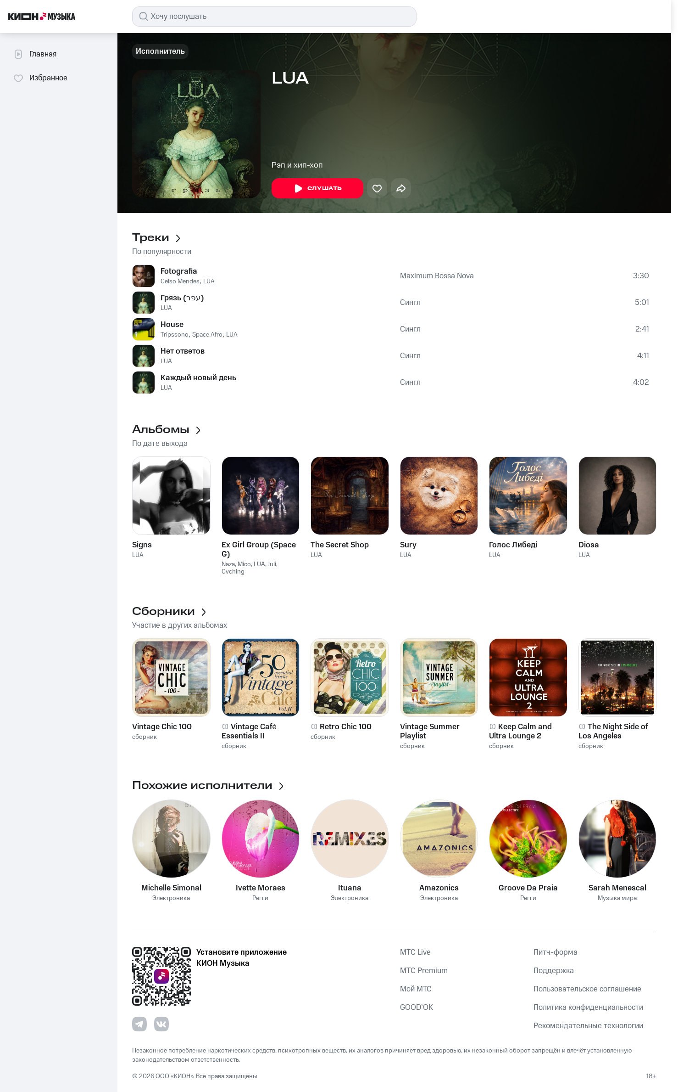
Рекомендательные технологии (588, 1025)
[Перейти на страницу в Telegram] (139, 1024)
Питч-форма (556, 952)
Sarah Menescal (617, 888)
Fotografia (179, 271)
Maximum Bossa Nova (437, 275)
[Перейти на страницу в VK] (161, 1024)
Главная (34, 54)
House (172, 324)
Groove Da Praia (528, 888)
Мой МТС (416, 989)
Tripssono (175, 334)
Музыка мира (617, 898)
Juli (272, 564)
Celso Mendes (180, 281)
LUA (209, 281)
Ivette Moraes (260, 888)
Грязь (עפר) (182, 298)
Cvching (233, 571)
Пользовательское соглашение (587, 989)
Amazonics (439, 888)
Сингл (410, 302)
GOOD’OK (416, 1007)
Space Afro (207, 334)
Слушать (317, 188)
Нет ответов (183, 351)
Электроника (171, 898)
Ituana (349, 888)
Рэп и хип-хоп (297, 165)
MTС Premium (424, 970)
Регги (260, 898)
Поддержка (554, 970)
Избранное (40, 78)
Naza (228, 564)
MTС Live (415, 952)
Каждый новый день (198, 377)
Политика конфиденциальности (588, 1007)
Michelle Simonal (171, 888)
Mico (244, 564)
